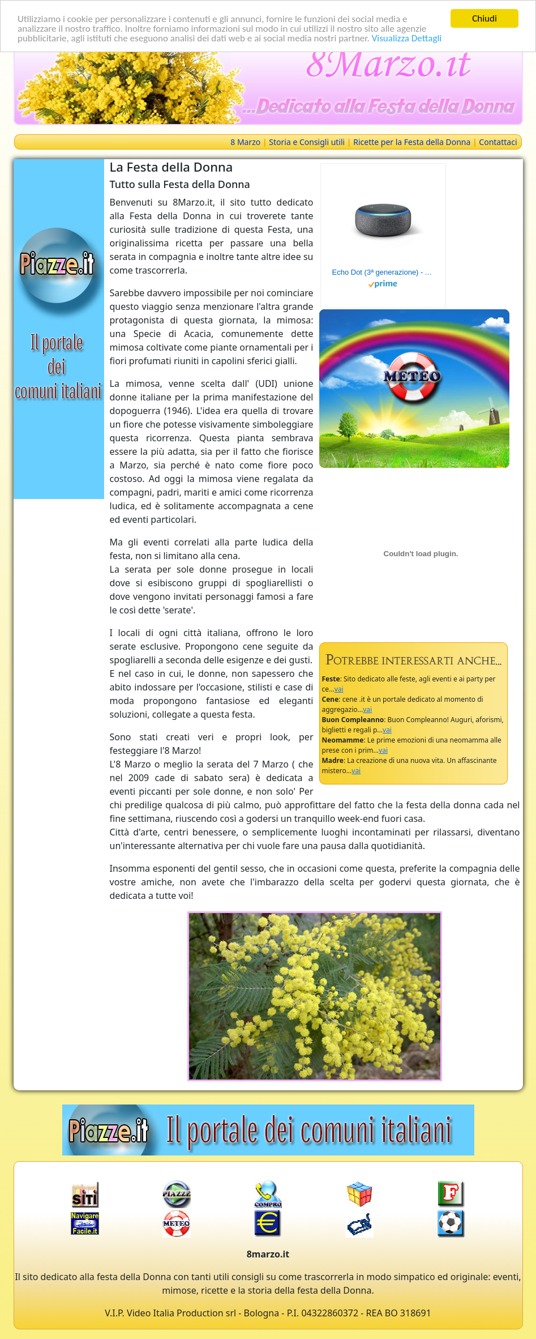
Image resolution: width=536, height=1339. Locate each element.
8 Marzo (245, 142)
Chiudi (484, 18)
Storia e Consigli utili (307, 142)
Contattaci (498, 142)
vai (339, 689)
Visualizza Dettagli (407, 38)
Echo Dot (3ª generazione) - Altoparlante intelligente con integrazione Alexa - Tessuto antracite (383, 272)
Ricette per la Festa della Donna (411, 142)
